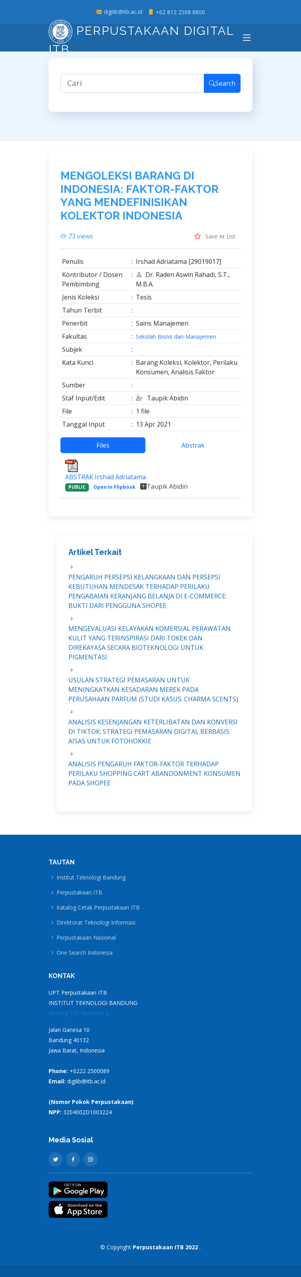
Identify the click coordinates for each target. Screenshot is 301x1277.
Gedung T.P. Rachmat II (79, 1013)
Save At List (214, 240)
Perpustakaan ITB (79, 892)
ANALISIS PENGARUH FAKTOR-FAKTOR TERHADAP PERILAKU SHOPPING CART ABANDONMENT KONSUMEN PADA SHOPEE (154, 778)
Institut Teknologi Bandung (91, 877)
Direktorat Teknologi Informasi (95, 922)
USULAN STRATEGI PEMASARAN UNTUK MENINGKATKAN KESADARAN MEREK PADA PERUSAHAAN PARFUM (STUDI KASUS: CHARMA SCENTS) (153, 694)
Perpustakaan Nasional (86, 937)
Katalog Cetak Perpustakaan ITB (98, 907)
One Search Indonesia (84, 952)
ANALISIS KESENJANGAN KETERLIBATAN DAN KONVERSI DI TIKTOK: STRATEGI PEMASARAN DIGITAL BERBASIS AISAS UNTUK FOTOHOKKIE (153, 736)
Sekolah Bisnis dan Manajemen (176, 341)
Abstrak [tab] (193, 449)
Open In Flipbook (114, 491)
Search (222, 88)
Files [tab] (102, 449)
